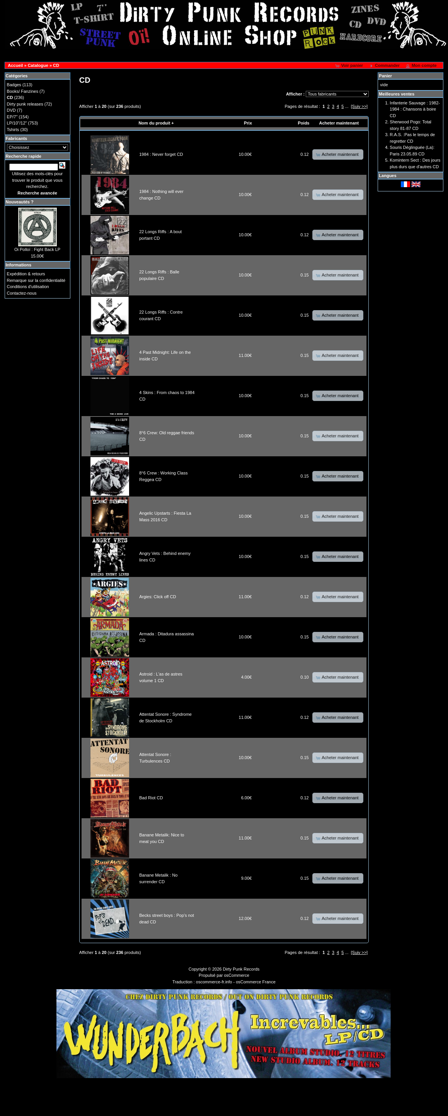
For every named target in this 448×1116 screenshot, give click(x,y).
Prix (248, 123)
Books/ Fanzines (22, 91)
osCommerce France (256, 981)
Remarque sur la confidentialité (36, 280)
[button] (349, 65)
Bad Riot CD (151, 797)
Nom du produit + (156, 123)
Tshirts (13, 129)
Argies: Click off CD (157, 596)
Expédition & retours (26, 273)
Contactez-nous (22, 293)
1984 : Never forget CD (161, 154)
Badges (14, 84)
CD (56, 65)
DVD (11, 110)
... (346, 106)
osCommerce (236, 975)
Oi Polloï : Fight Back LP (37, 249)
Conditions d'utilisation (28, 286)
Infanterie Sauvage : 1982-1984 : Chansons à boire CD (415, 109)
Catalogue (38, 65)
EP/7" (12, 116)
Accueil (15, 65)
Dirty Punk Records (241, 969)
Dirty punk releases (25, 104)
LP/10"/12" (17, 123)
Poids (304, 123)
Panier (385, 75)
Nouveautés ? (20, 202)
